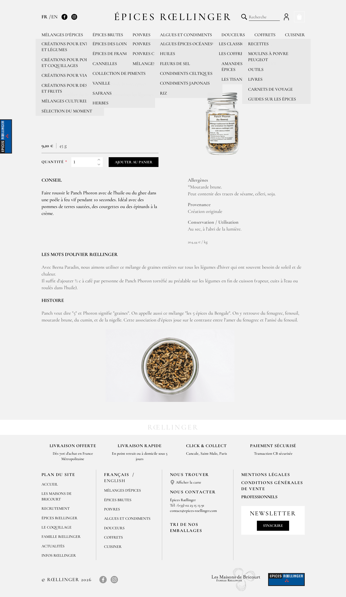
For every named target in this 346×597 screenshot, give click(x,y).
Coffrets (264, 34)
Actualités (53, 546)
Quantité (53, 162)
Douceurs (233, 34)
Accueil (50, 484)
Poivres (141, 34)
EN (54, 17)
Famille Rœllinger (61, 536)
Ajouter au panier (133, 162)
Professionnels (259, 496)
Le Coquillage (57, 527)
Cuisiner (295, 34)
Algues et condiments (186, 34)
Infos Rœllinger (59, 555)
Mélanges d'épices (62, 34)
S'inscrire (273, 525)
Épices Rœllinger (173, 17)
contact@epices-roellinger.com (193, 510)
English (115, 480)
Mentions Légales (265, 474)
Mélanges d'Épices (122, 490)
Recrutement (56, 508)
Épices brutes (108, 34)
